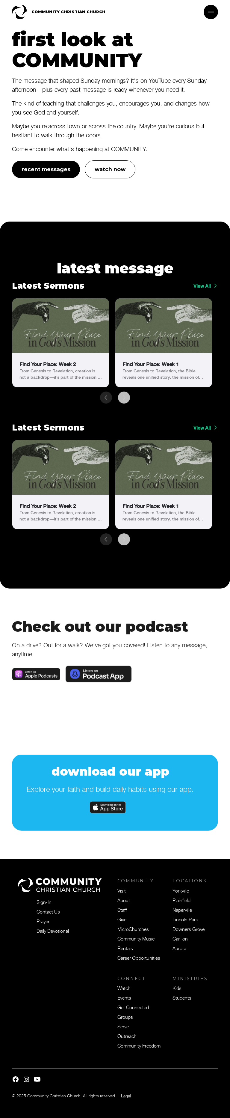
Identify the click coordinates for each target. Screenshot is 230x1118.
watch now (110, 169)
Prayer (43, 921)
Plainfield (181, 900)
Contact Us (48, 911)
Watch (124, 987)
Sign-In (44, 901)
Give (121, 919)
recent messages (46, 169)
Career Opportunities (138, 957)
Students (181, 997)
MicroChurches (133, 928)
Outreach (127, 1035)
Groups (125, 1016)
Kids (176, 987)
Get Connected (133, 1007)
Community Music (136, 938)
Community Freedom (139, 1045)
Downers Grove (188, 928)
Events (124, 997)
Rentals (125, 948)
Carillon (180, 938)
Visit (121, 890)
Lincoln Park (185, 919)
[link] (60, 342)
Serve (123, 1026)
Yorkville (180, 890)
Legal (126, 1096)
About (123, 900)
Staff (122, 909)
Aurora (179, 948)
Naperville (182, 909)
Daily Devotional (53, 930)
